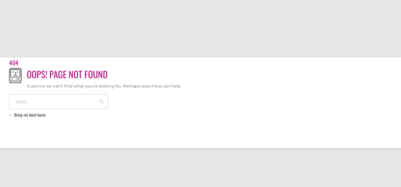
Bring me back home (27, 115)
